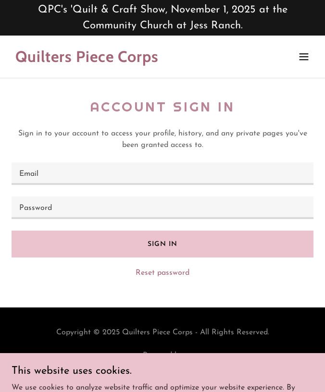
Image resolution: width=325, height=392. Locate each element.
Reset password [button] (162, 273)
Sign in (162, 244)
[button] (303, 56)
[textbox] (162, 173)
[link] (117, 60)
